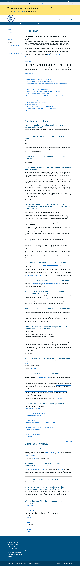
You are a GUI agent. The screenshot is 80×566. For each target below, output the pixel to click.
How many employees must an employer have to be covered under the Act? (41, 75)
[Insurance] (16, 26)
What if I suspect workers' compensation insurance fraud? (38, 97)
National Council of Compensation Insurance (35, 275)
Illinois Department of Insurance (34, 295)
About (13, 23)
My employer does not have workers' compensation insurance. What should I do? (43, 108)
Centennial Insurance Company (33, 415)
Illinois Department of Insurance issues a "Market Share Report (46, 283)
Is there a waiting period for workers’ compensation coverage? (39, 79)
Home (9, 23)
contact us (27, 455)
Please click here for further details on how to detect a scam (24, 13)
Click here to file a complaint (31, 311)
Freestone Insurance (31, 420)
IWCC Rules (10, 50)
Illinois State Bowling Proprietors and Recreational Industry (40, 427)
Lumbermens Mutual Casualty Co (34, 429)
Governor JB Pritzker (60, 563)
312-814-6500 (14, 540)
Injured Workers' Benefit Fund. (54, 54)
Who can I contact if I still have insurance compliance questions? (39, 115)
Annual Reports (11, 32)
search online (35, 458)
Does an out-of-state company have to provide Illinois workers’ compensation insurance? (44, 95)
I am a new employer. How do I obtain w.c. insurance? (37, 87)
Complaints (10, 556)
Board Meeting (11, 36)
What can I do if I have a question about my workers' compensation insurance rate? (43, 91)
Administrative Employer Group (33, 408)
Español (17, 23)
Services (70, 1)
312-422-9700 (59, 398)
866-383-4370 (20, 552)
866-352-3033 (34, 471)
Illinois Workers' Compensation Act (15, 54)
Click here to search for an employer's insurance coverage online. (40, 56)
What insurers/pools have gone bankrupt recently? (36, 102)
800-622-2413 (50, 275)
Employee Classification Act (31, 240)
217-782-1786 (41, 298)
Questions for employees (31, 104)
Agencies (64, 1)
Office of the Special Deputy (43, 377)
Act (53, 131)
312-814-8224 (30, 510)
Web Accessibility (11, 563)
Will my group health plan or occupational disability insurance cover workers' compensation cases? (46, 112)
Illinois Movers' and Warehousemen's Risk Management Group (40, 422)
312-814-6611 (34, 455)
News (33, 23)
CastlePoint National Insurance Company (35, 413)
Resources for (27, 23)
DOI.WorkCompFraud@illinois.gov (33, 366)
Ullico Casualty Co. (30, 436)
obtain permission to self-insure (50, 265)
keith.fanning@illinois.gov (31, 298)
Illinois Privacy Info (37, 563)
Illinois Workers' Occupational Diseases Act (14, 46)
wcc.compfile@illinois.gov (20, 11)
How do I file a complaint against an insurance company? (38, 93)
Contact (37, 23)
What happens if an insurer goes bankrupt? (35, 100)
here (43, 3)
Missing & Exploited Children (21, 563)
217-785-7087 (15, 542)
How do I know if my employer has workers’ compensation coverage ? (40, 106)
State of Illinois (69, 563)
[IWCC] (9, 26)
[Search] (65, 19)
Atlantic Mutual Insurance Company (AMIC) (36, 411)
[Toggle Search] (71, 19)
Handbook (10, 39)
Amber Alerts (30, 563)
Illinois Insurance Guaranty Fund (63, 385)
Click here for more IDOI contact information (55, 298)
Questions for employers (30, 73)
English (67, 16)
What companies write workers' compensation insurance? (38, 89)
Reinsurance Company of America (34, 434)
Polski (21, 23)
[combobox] (68, 17)
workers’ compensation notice (52, 452)
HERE (53, 361)
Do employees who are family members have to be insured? (38, 77)
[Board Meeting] (21, 36)
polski (28, 522)
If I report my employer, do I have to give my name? (36, 110)
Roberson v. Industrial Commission (58, 243)
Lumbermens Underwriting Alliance (34, 432)
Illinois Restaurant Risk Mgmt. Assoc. (35, 425)
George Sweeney (30, 505)
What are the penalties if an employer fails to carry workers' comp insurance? (42, 81)
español (29, 519)
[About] (12, 26)
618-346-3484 (15, 544)
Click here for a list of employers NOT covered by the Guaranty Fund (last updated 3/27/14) (46, 391)
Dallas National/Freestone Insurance (34, 418)
